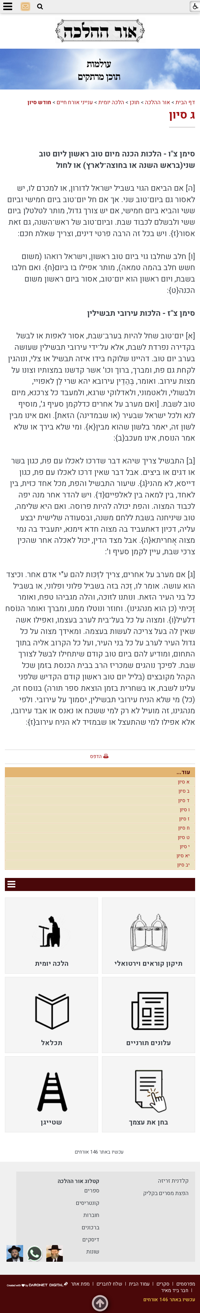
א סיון (184, 782)
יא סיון (183, 855)
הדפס (96, 756)
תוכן (134, 102)
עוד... (183, 772)
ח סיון (184, 828)
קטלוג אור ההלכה (78, 1181)
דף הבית (185, 102)
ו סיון (185, 809)
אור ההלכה (157, 102)
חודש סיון (39, 102)
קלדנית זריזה (173, 1181)
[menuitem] (148, 936)
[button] (40, 6)
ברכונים (90, 1228)
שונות (92, 1252)
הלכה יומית (111, 102)
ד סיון (184, 800)
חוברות (91, 1215)
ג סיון (182, 114)
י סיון (185, 846)
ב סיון (184, 791)
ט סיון (184, 837)
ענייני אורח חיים (75, 102)
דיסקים (90, 1240)
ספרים (91, 1191)
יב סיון (183, 864)
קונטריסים (87, 1203)
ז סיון (184, 818)
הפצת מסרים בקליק (166, 1193)
